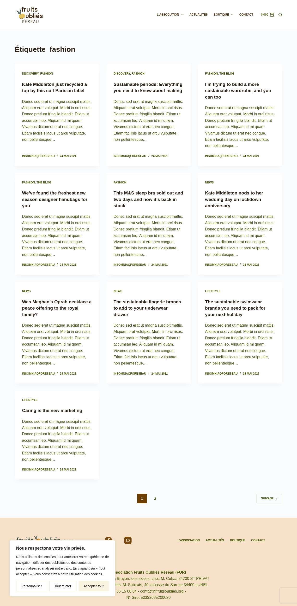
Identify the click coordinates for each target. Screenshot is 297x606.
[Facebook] (108, 539)
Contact (246, 14)
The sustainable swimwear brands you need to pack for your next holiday (237, 307)
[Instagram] (128, 539)
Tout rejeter (63, 586)
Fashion (46, 73)
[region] (62, 568)
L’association (171, 15)
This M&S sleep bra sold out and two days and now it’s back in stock (146, 199)
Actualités (198, 14)
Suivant (269, 497)
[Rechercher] (280, 15)
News (209, 182)
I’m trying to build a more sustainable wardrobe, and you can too (235, 90)
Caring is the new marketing (54, 409)
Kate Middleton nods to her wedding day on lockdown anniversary (236, 199)
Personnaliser (31, 586)
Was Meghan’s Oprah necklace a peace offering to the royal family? (54, 307)
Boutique (224, 15)
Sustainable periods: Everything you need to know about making (147, 90)
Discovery (30, 73)
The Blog (226, 73)
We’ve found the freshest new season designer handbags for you (57, 199)
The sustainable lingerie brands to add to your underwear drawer (141, 307)
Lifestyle (213, 290)
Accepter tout (94, 586)
